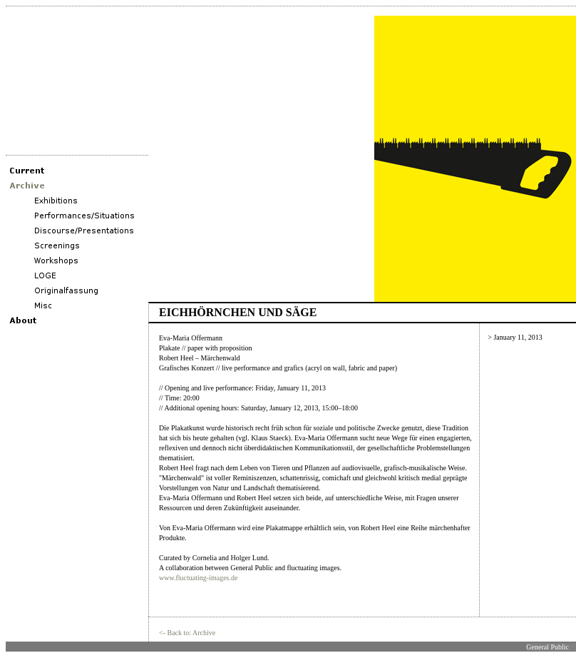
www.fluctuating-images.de (198, 578)
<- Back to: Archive (187, 633)
